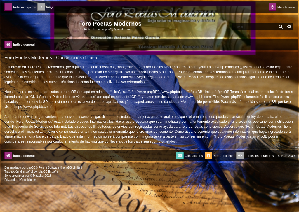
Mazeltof (38, 175)
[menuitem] (45, 7)
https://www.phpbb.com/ (32, 107)
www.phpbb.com (198, 97)
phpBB (31, 167)
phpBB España (48, 171)
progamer (18, 175)
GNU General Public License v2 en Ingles (62, 97)
